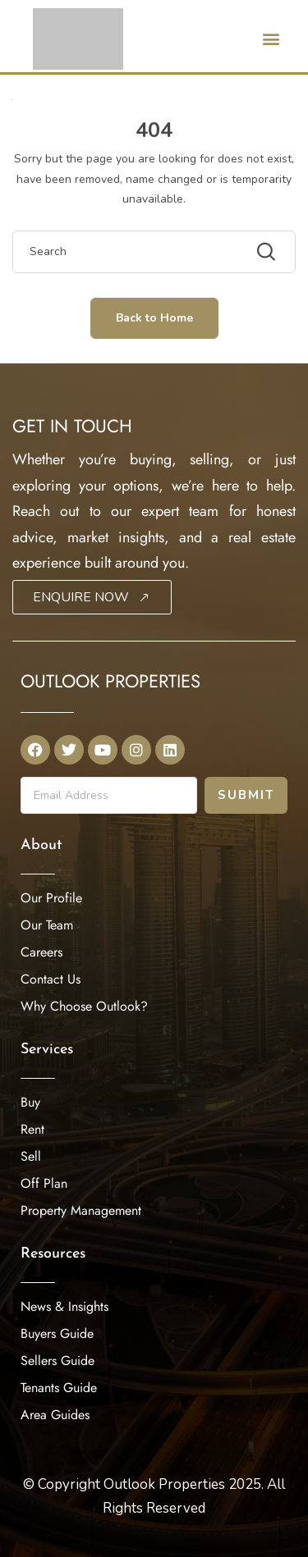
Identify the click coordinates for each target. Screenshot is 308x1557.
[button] (270, 38)
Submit (246, 795)
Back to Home (154, 318)
